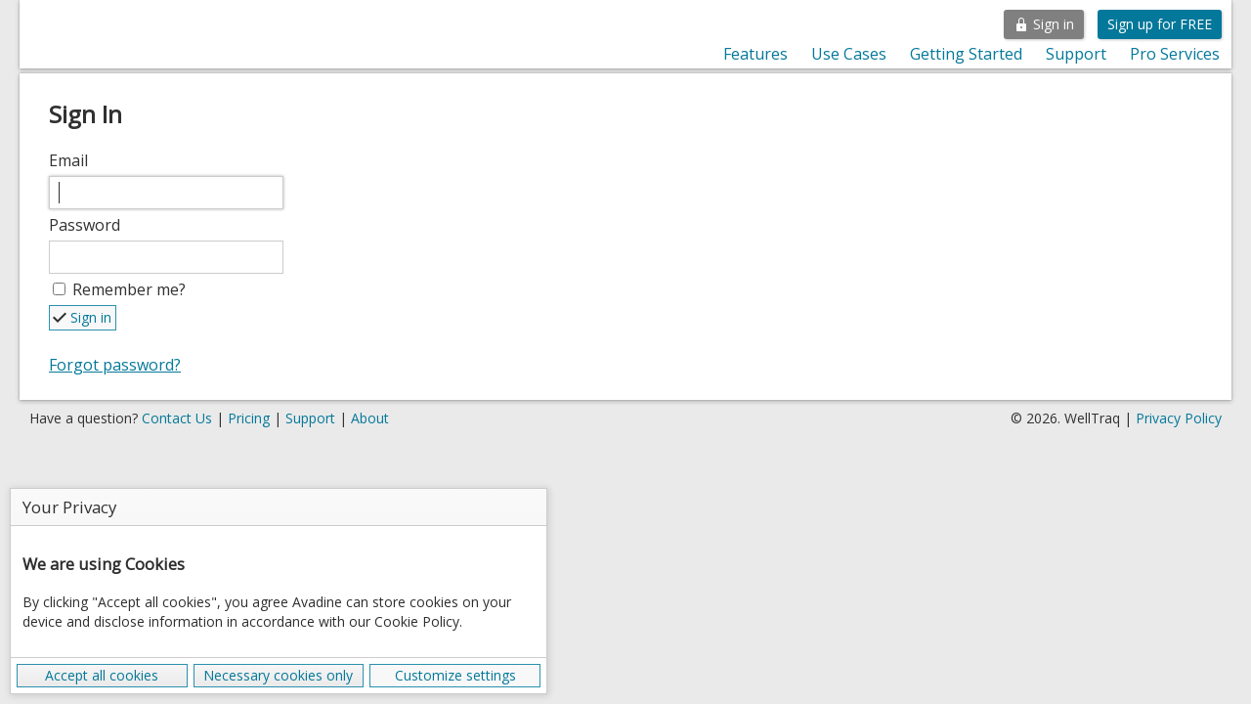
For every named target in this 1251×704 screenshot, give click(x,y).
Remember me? (129, 289)
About (370, 418)
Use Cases (848, 54)
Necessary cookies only (278, 675)
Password (84, 225)
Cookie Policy (416, 621)
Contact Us (177, 418)
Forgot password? (115, 364)
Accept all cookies (101, 675)
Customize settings (455, 675)
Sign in (1044, 24)
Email (68, 160)
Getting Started (966, 54)
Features (755, 54)
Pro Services (1175, 54)
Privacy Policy (1179, 418)
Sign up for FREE (1159, 24)
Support (1076, 54)
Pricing (249, 418)
